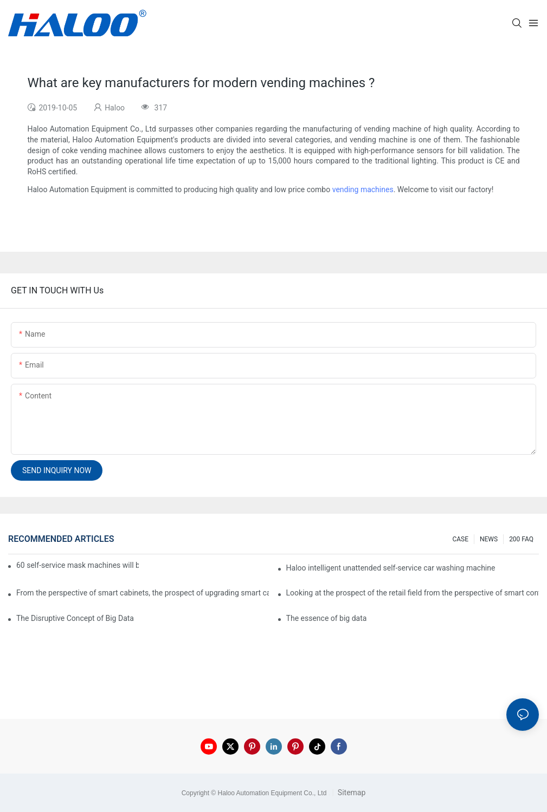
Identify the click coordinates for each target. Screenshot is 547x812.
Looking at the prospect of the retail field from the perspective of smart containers (412, 592)
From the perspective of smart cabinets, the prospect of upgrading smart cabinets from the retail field (142, 592)
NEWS (489, 539)
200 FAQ (521, 539)
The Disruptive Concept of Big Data (75, 618)
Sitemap (350, 792)
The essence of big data (326, 618)
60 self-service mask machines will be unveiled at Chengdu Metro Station (77, 565)
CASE (460, 539)
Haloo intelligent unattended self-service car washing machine (390, 568)
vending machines (363, 189)
